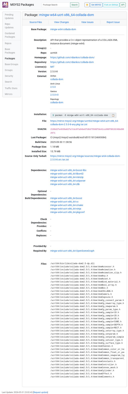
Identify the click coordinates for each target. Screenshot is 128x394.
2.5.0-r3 (54, 94)
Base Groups (11, 64)
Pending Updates (9, 16)
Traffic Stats (11, 88)
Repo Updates (9, 26)
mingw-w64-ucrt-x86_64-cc (64, 201)
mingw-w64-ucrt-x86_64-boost (66, 198)
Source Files (36, 22)
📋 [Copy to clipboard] (113, 115)
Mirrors (8, 94)
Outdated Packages (10, 35)
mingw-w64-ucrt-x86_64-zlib (65, 184)
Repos (8, 43)
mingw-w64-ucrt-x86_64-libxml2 (67, 173)
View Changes (61, 22)
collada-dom (56, 79)
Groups (8, 70)
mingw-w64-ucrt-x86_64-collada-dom (66, 15)
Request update (41, 392)
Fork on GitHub (111, 5)
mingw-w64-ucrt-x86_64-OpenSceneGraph (72, 250)
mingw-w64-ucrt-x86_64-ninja (65, 208)
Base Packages (10, 51)
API (122, 5)
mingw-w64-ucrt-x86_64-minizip (67, 177)
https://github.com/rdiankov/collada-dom (72, 62)
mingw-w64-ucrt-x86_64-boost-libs (68, 170)
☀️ (87, 5)
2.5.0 (53, 87)
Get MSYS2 (96, 5)
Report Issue (113, 22)
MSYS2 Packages (18, 5)
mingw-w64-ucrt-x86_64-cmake (66, 205)
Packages (10, 58)
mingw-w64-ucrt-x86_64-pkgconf (67, 212)
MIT (52, 66)
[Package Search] (56, 4)
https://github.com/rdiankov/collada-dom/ (72, 57)
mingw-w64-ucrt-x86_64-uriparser (68, 180)
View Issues (87, 22)
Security (9, 76)
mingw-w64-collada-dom (63, 29)
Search (75, 5)
